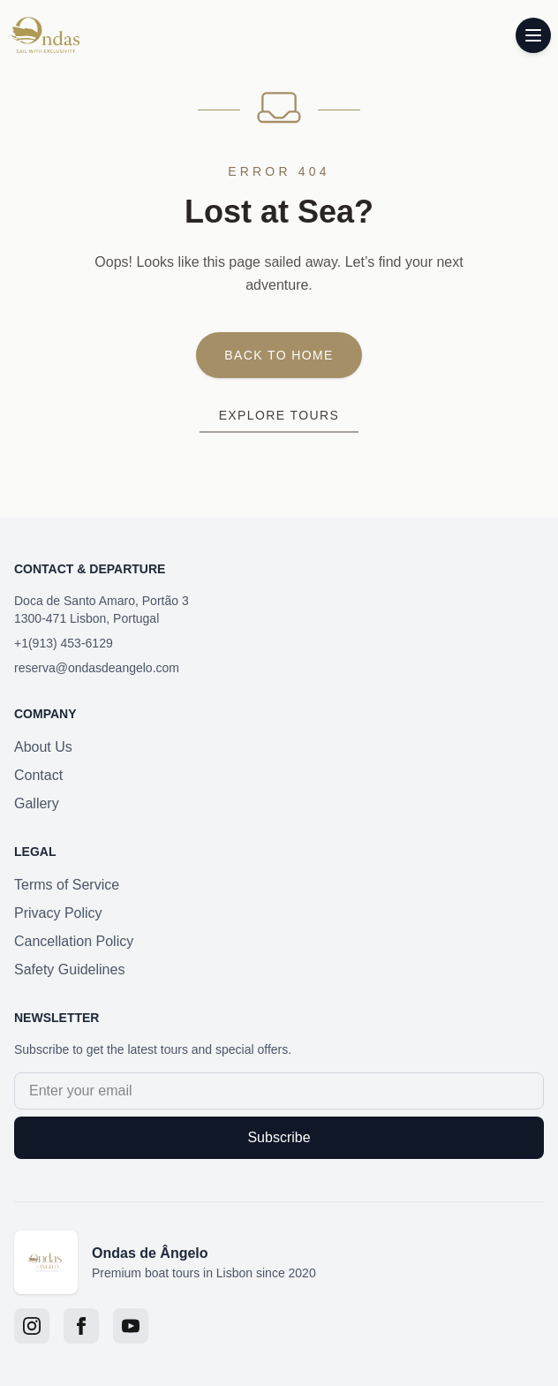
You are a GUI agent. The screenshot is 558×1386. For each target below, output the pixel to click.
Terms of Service (66, 884)
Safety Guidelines (69, 969)
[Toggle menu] (533, 35)
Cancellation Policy (73, 941)
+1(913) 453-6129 (63, 643)
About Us (43, 746)
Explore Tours (279, 415)
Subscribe (278, 1137)
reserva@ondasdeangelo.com (96, 668)
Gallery (36, 803)
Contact (38, 775)
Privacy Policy (58, 912)
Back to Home (279, 355)
